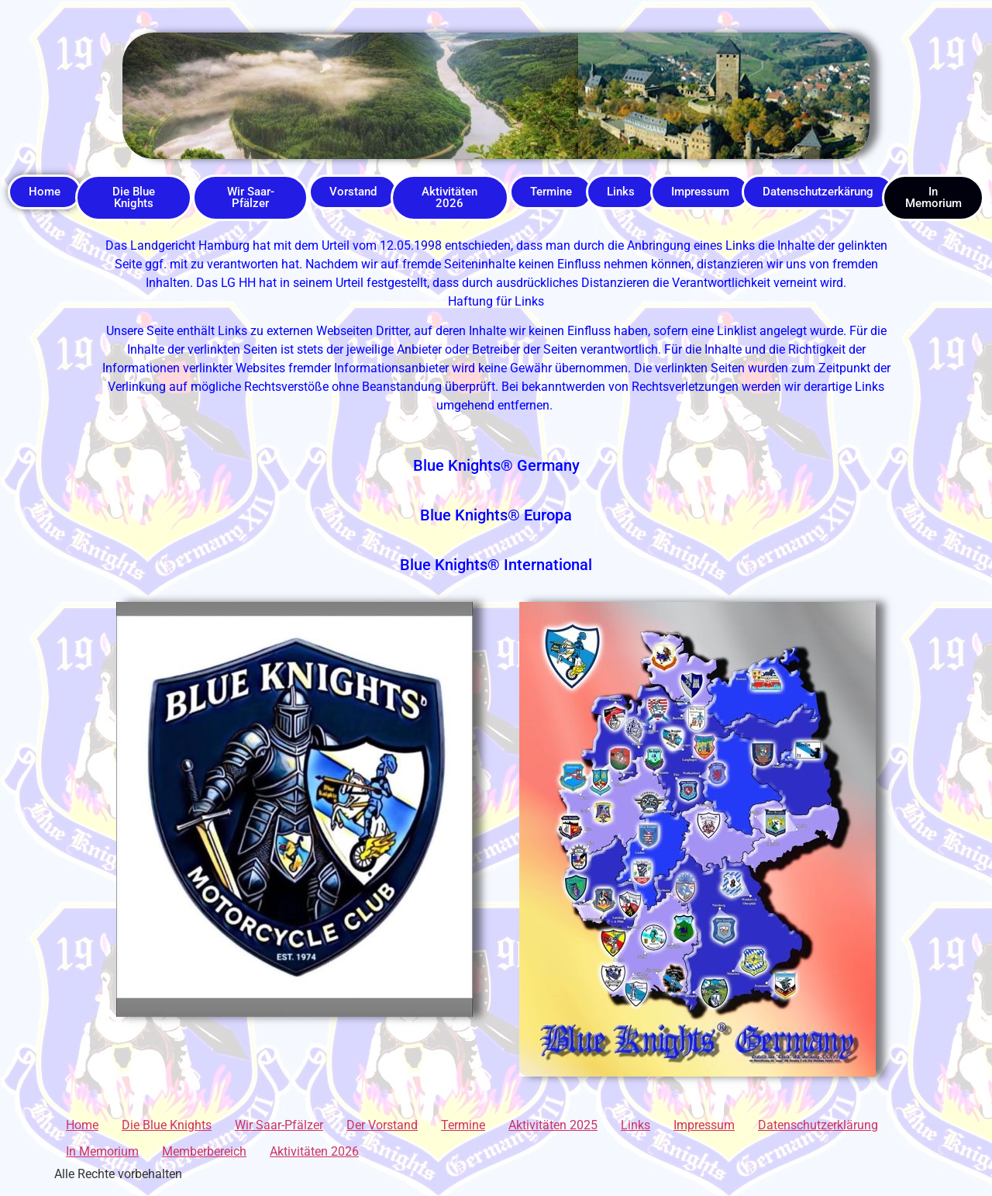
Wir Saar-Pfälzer (279, 1125)
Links (635, 1125)
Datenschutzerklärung (818, 1125)
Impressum (704, 1125)
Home (82, 1125)
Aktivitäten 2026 (314, 1151)
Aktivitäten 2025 (553, 1125)
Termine (463, 1125)
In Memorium (102, 1151)
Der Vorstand (382, 1125)
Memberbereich (204, 1151)
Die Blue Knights (167, 1125)
